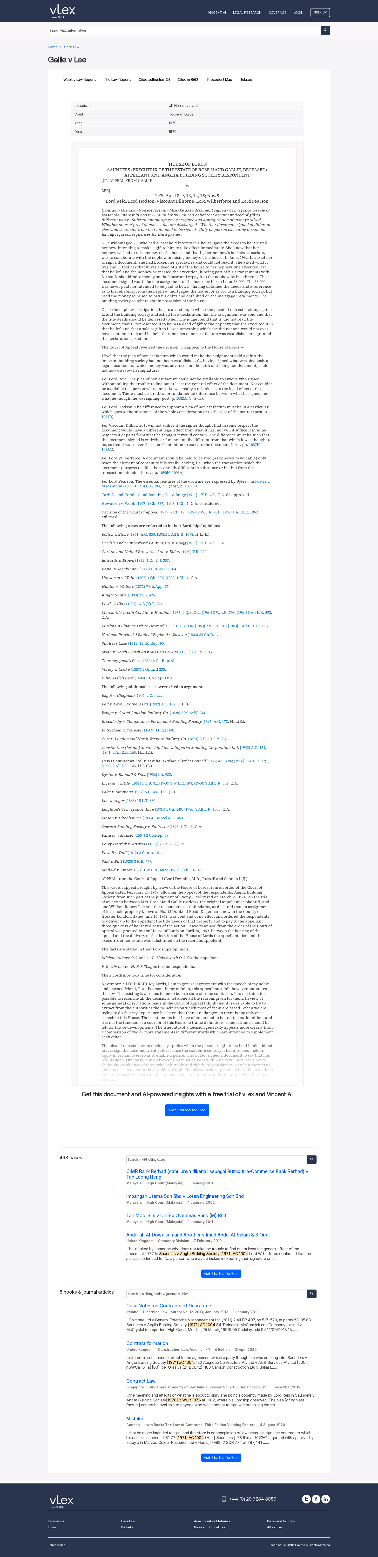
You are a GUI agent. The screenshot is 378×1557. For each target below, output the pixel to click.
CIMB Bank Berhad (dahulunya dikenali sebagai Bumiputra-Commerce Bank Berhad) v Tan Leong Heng (217, 1174)
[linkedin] (325, 1499)
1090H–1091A (170, 472)
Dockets (127, 1527)
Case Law (128, 1521)
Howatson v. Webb (118, 503)
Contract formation (147, 1343)
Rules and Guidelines (209, 1527)
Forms (52, 1527)
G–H (198, 398)
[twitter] (306, 1499)
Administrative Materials (212, 1521)
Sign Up (320, 12)
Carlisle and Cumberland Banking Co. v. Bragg (143, 494)
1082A (181, 398)
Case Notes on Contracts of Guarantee (168, 1306)
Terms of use (56, 1544)
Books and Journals (281, 1521)
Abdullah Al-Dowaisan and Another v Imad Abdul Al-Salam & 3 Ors (196, 1235)
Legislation (56, 1521)
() (141, 486)
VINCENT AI (217, 12)
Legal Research (247, 12)
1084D (106, 416)
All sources (275, 1527)
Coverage (277, 12)
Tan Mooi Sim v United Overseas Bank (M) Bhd (176, 1215)
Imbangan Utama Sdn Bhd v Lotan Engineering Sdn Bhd (185, 1196)
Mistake (134, 1418)
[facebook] (316, 1499)
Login (298, 12)
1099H (190, 486)
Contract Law (141, 1381)
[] (201, 494)
